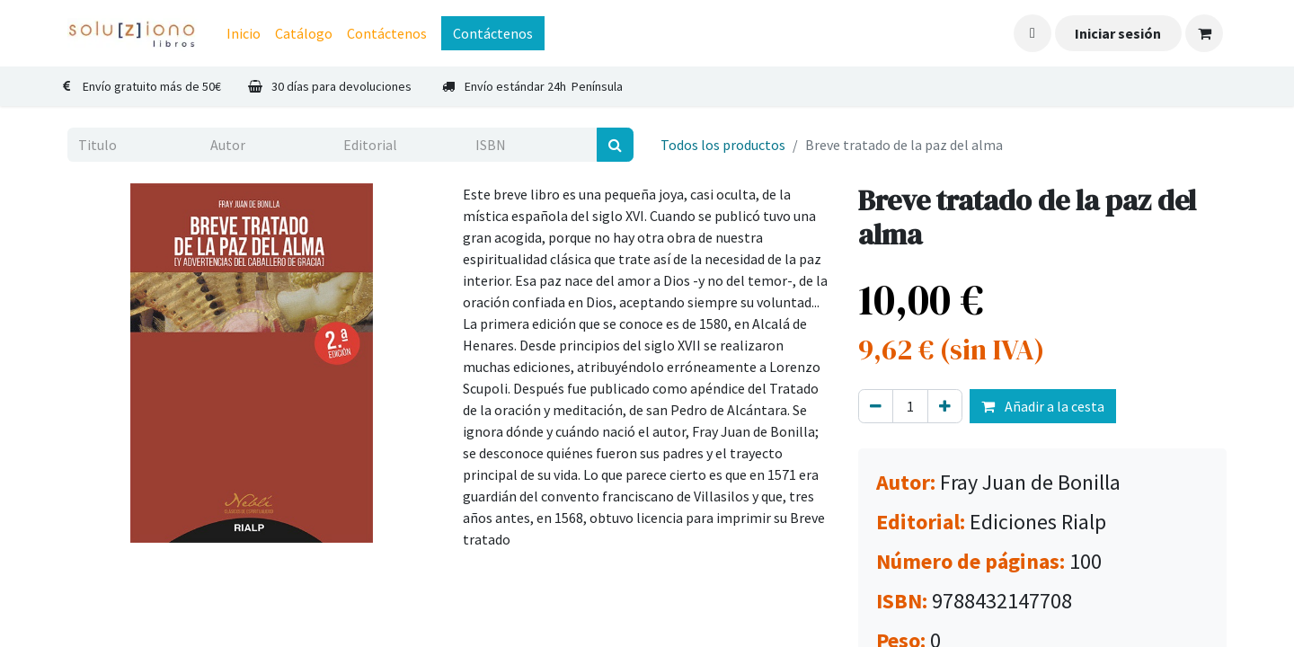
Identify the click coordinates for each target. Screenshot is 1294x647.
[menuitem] (243, 33)
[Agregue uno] (944, 406)
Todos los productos (722, 145)
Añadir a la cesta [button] (1042, 406)
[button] (1032, 33)
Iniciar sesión (1118, 33)
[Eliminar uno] (875, 406)
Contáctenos (493, 33)
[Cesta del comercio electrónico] (1204, 33)
